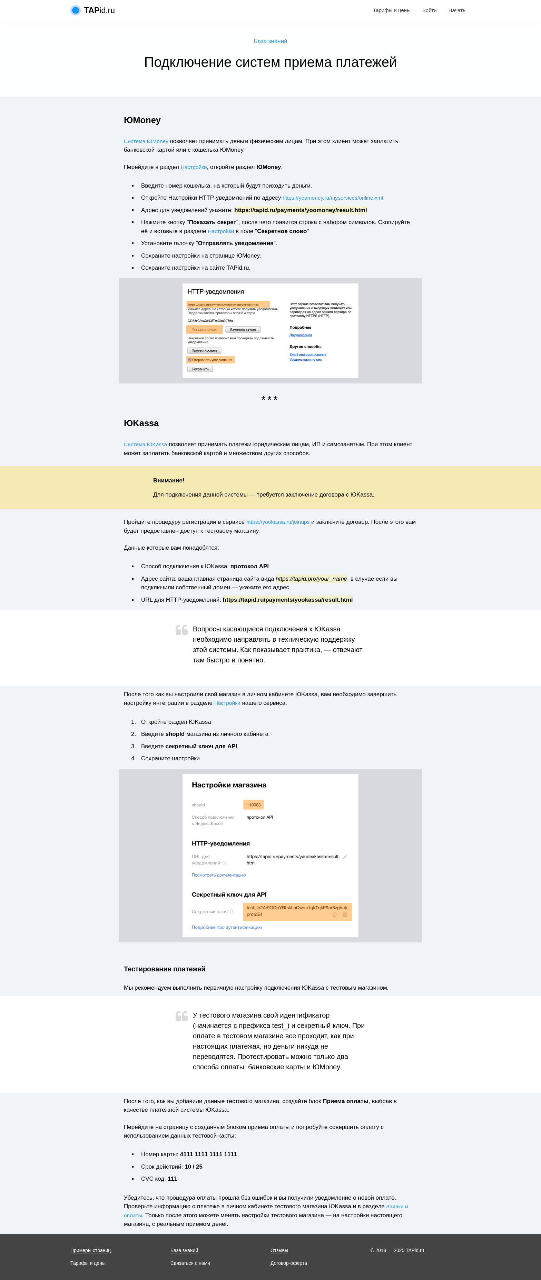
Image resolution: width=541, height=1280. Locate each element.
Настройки (195, 168)
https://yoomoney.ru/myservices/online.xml (338, 199)
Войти (429, 10)
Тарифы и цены (392, 10)
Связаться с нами (190, 1263)
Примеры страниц (90, 1250)
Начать (457, 10)
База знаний (271, 42)
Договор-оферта (288, 1263)
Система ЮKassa (147, 445)
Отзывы (279, 1250)
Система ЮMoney (148, 142)
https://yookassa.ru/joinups (281, 523)
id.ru (99, 10)
